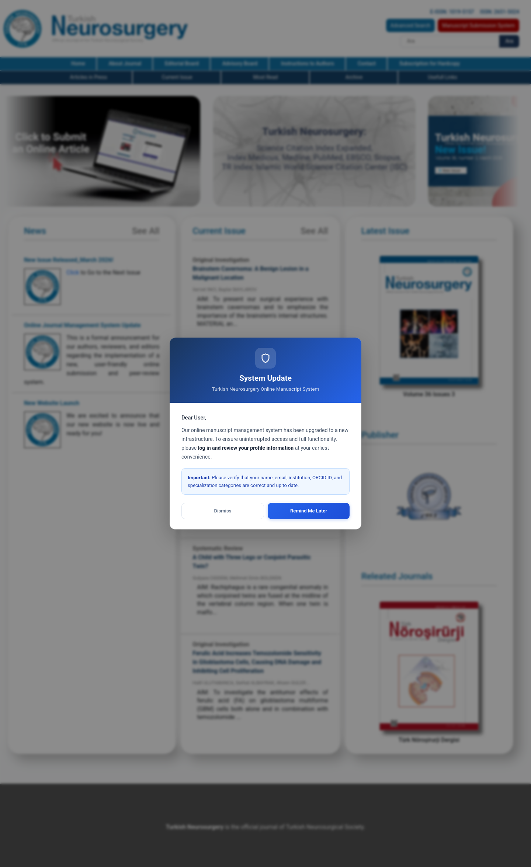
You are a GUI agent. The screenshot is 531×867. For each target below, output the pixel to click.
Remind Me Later (308, 511)
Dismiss (223, 511)
